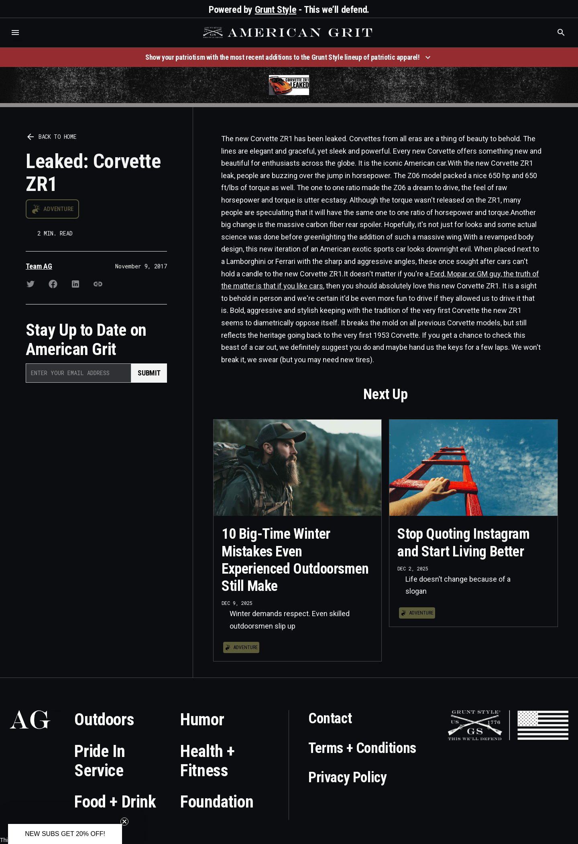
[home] (288, 32)
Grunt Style (276, 9)
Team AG (39, 266)
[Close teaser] (124, 822)
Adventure (58, 209)
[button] (15, 32)
